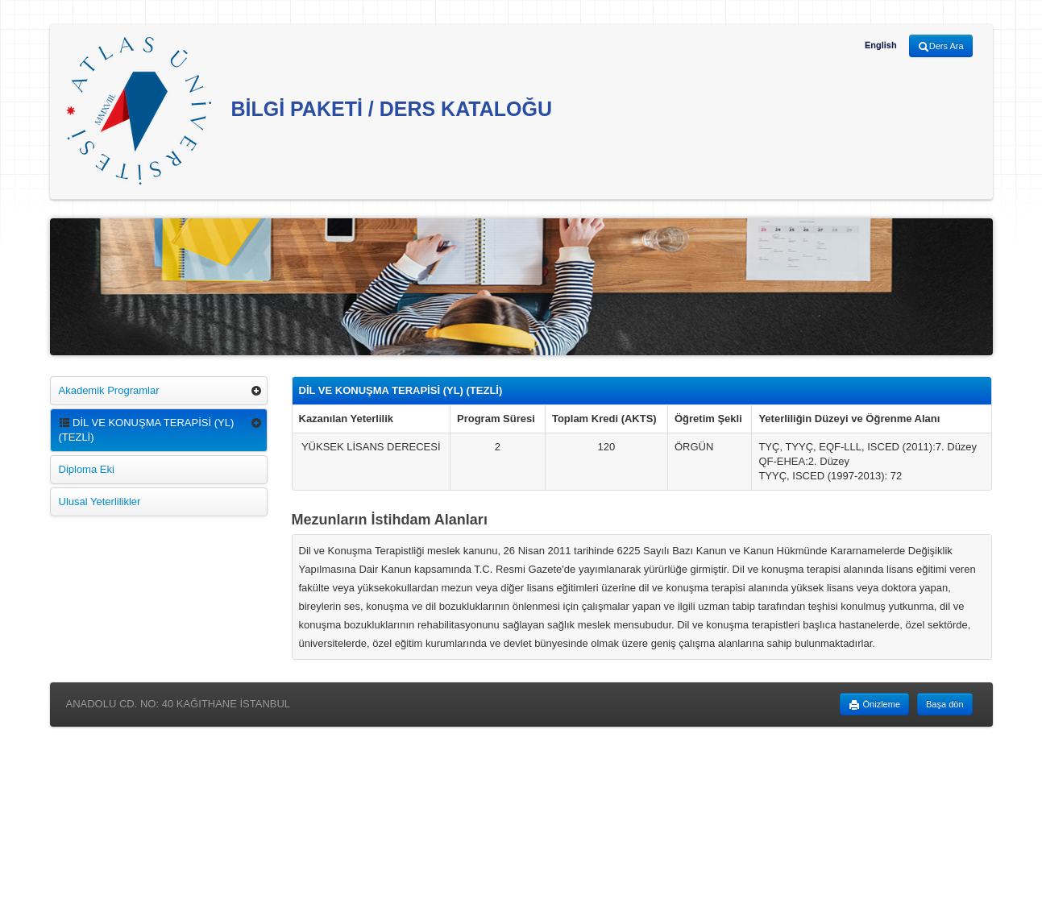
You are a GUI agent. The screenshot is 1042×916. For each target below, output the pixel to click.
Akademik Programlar (109, 390)
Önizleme (874, 705)
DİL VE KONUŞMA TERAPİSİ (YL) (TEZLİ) (147, 430)
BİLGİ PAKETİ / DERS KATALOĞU (309, 110)
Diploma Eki (86, 469)
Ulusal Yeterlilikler (100, 501)
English (881, 45)
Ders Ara (941, 46)
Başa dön (944, 704)
